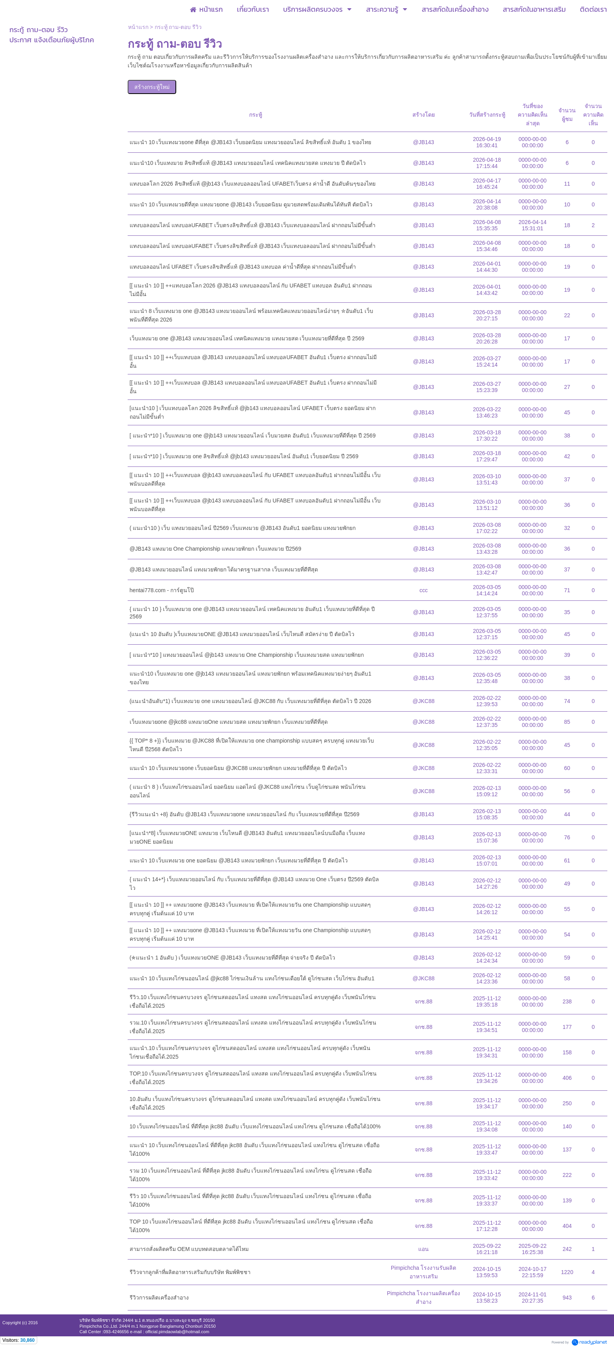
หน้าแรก (138, 27)
